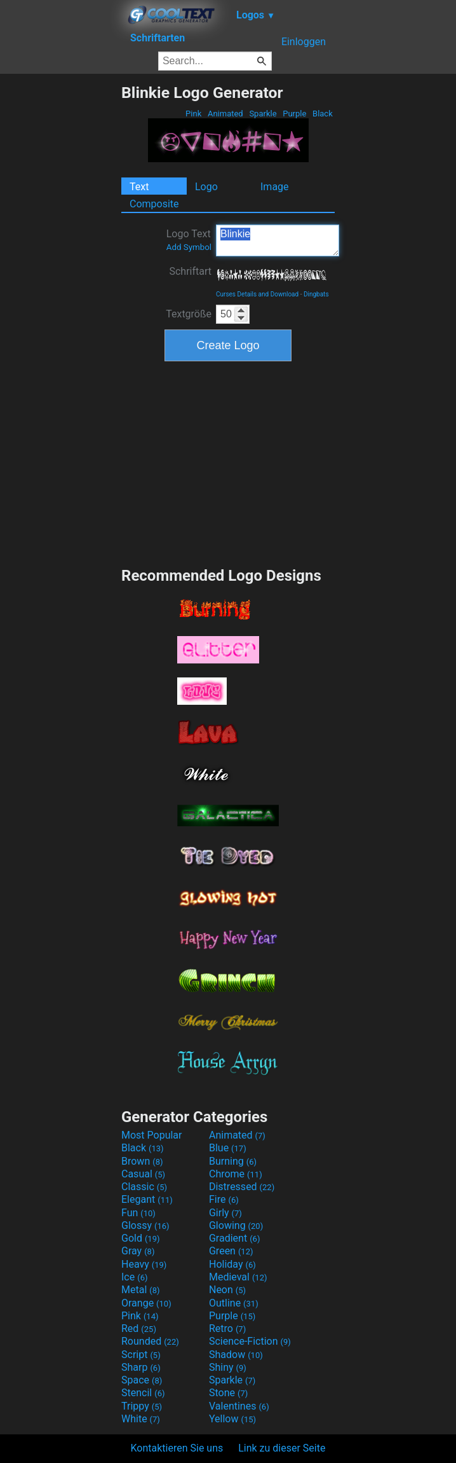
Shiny (227, 1367)
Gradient (234, 1238)
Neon (227, 1290)
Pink (194, 113)
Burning (233, 1161)
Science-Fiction (250, 1341)
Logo (206, 187)
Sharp (141, 1367)
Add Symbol (188, 247)
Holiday (232, 1264)
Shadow (236, 1355)
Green (231, 1251)
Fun (138, 1213)
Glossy (145, 1225)
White (140, 1419)
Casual (143, 1174)
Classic (144, 1187)
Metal (140, 1290)
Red (138, 1328)
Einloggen (303, 42)
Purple (295, 113)
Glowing (236, 1225)
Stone (228, 1393)
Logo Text (188, 240)
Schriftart (190, 271)
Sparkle (263, 113)
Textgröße (188, 314)
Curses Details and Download (257, 294)
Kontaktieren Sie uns (177, 1448)
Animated (225, 113)
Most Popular (151, 1135)
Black (323, 113)
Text (139, 187)
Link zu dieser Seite (281, 1448)
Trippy (141, 1406)
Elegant (147, 1199)
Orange (146, 1303)
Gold (140, 1238)
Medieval (238, 1277)
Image (274, 187)
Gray (137, 1251)
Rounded (150, 1341)
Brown (142, 1161)
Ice (134, 1277)
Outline (233, 1303)
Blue (227, 1148)
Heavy (143, 1264)
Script (141, 1355)
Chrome (235, 1174)
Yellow (232, 1419)
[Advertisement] (60, 274)
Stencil (142, 1393)
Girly (225, 1213)
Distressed (241, 1187)
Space (141, 1380)
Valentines (239, 1406)
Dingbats (316, 294)
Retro (227, 1328)
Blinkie (277, 240)
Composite (154, 204)
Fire (224, 1199)
